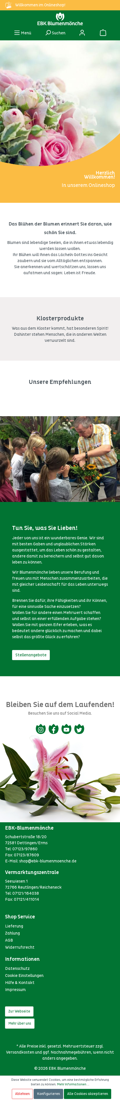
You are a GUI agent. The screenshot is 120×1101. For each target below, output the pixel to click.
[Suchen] (55, 32)
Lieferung (14, 926)
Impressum (15, 989)
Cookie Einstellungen (24, 975)
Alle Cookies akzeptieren (87, 1094)
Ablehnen (22, 1094)
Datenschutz (17, 968)
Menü (22, 32)
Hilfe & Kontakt (19, 982)
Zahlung (12, 933)
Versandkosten (20, 1052)
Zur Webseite (19, 1011)
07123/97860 (24, 849)
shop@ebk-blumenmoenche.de (47, 861)
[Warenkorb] (103, 32)
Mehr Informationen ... (73, 1084)
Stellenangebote (31, 655)
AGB (9, 940)
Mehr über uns (19, 1023)
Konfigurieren (48, 1094)
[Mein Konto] (82, 32)
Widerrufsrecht (19, 947)
